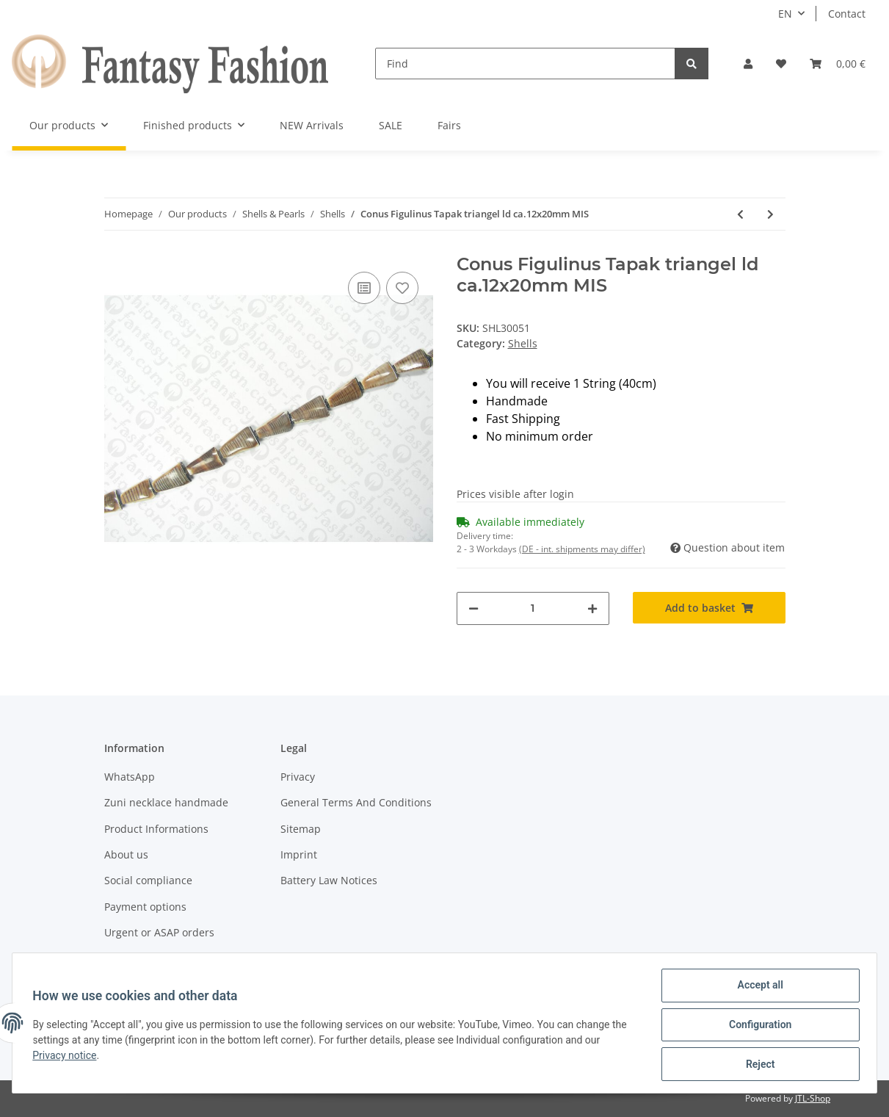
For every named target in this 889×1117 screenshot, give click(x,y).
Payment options (145, 907)
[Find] (525, 63)
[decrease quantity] (473, 608)
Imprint (298, 854)
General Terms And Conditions (356, 802)
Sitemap (300, 829)
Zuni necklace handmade (166, 802)
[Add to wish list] (402, 288)
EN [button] (785, 14)
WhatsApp (129, 777)
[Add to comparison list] (364, 288)
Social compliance (148, 880)
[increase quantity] (592, 608)
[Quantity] (533, 608)
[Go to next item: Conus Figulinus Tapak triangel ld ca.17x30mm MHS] (770, 214)
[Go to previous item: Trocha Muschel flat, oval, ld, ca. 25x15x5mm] (740, 214)
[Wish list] (781, 63)
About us (126, 854)
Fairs (449, 125)
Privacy (297, 777)
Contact (847, 14)
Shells (522, 343)
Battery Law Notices (328, 880)
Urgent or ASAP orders (159, 932)
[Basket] (837, 63)
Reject (757, 1065)
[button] (748, 63)
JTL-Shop (812, 1098)
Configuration (756, 1027)
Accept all (757, 988)
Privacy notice (68, 1057)
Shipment (128, 958)
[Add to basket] (709, 607)
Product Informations (156, 829)
